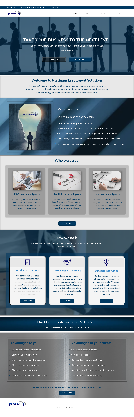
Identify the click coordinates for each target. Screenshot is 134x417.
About (88, 13)
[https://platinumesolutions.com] (14, 13)
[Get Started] (80, 59)
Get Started (118, 13)
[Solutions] (54, 59)
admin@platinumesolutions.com (33, 7)
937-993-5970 (54, 7)
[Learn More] (27, 301)
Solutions (102, 13)
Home (75, 13)
